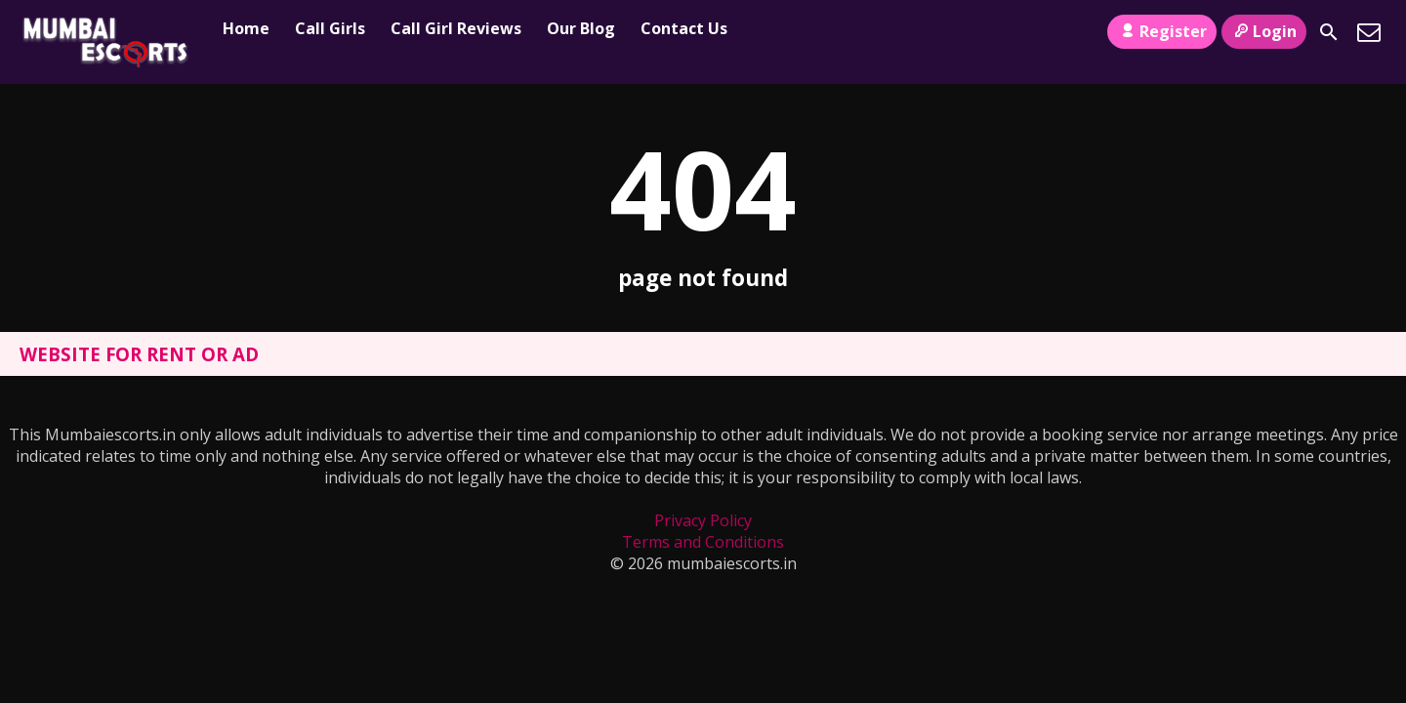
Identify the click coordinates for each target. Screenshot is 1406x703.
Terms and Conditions (703, 542)
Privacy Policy (703, 520)
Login (1264, 31)
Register (1161, 31)
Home (246, 28)
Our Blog (581, 28)
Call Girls (330, 28)
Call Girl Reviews (456, 28)
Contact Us (684, 28)
